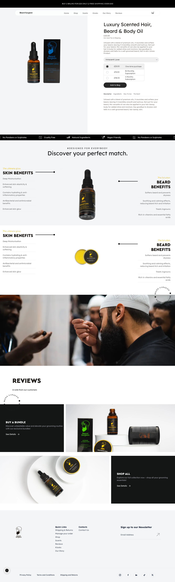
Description (107, 94)
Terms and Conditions (46, 575)
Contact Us (84, 530)
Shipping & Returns (64, 530)
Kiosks (95, 13)
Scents (85, 13)
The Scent (136, 94)
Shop (76, 13)
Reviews (118, 13)
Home (66, 13)
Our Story (107, 13)
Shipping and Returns (69, 575)
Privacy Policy (25, 575)
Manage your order (64, 533)
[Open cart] (153, 13)
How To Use (128, 94)
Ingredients (117, 94)
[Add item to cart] (115, 85)
